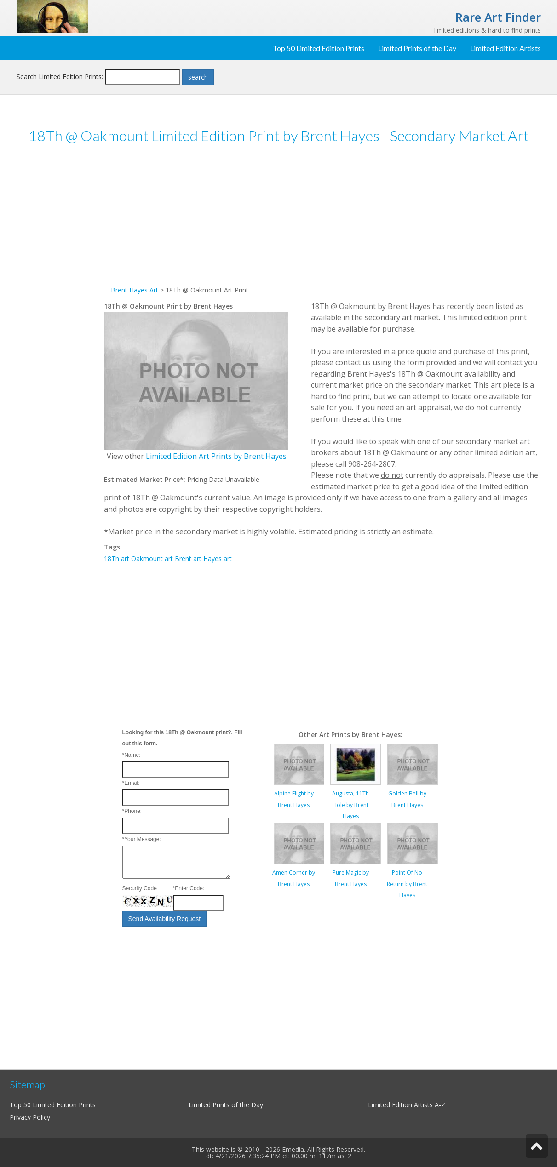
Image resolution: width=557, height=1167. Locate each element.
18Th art (116, 558)
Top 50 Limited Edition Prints (318, 48)
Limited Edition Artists (505, 48)
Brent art (188, 558)
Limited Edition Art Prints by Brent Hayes (216, 456)
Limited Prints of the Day (417, 48)
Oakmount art (152, 558)
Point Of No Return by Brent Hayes (407, 884)
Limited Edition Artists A (403, 1104)
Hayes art (217, 558)
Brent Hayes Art (134, 290)
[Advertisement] (60, 294)
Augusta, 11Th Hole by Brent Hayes (350, 804)
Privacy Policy (30, 1117)
